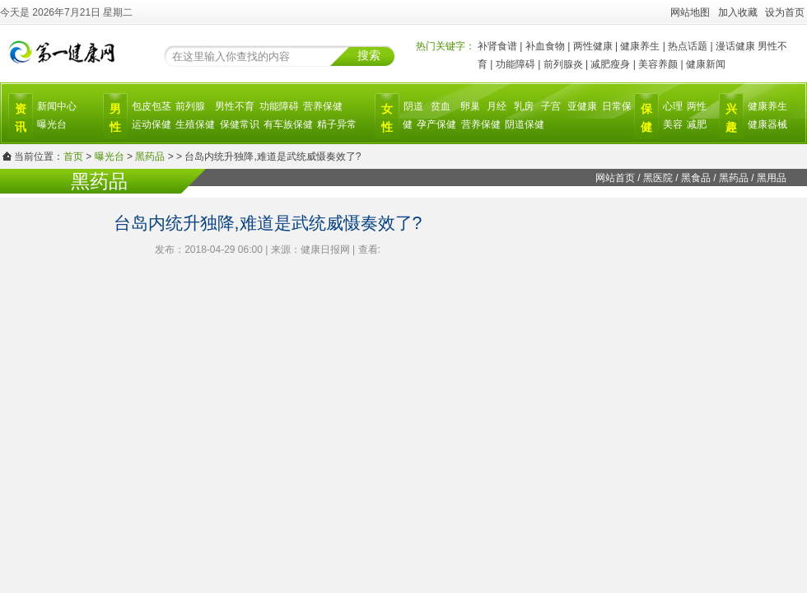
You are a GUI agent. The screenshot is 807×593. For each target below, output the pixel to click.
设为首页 (785, 12)
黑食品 (696, 178)
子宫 (551, 106)
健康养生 (640, 46)
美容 (673, 124)
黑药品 (150, 156)
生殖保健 (195, 124)
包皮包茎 (151, 106)
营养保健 (323, 106)
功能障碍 (515, 64)
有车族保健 (288, 124)
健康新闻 (705, 64)
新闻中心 (57, 106)
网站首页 (615, 178)
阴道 (413, 106)
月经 (496, 106)
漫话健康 (735, 46)
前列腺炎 (563, 64)
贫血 (440, 106)
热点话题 (687, 46)
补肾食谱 (497, 46)
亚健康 (582, 106)
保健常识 (239, 124)
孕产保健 (436, 124)
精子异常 (337, 124)
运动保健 (151, 124)
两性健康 (593, 46)
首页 (73, 156)
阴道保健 (524, 124)
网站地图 (690, 12)
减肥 (697, 124)
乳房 (524, 106)
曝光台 (52, 124)
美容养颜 (658, 64)
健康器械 (767, 124)
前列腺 (190, 106)
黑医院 (658, 178)
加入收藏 (738, 12)
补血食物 (545, 46)
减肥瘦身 (610, 64)
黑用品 (771, 178)
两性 (697, 106)
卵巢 (470, 106)
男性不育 (234, 106)
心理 (673, 106)
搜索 (368, 55)
